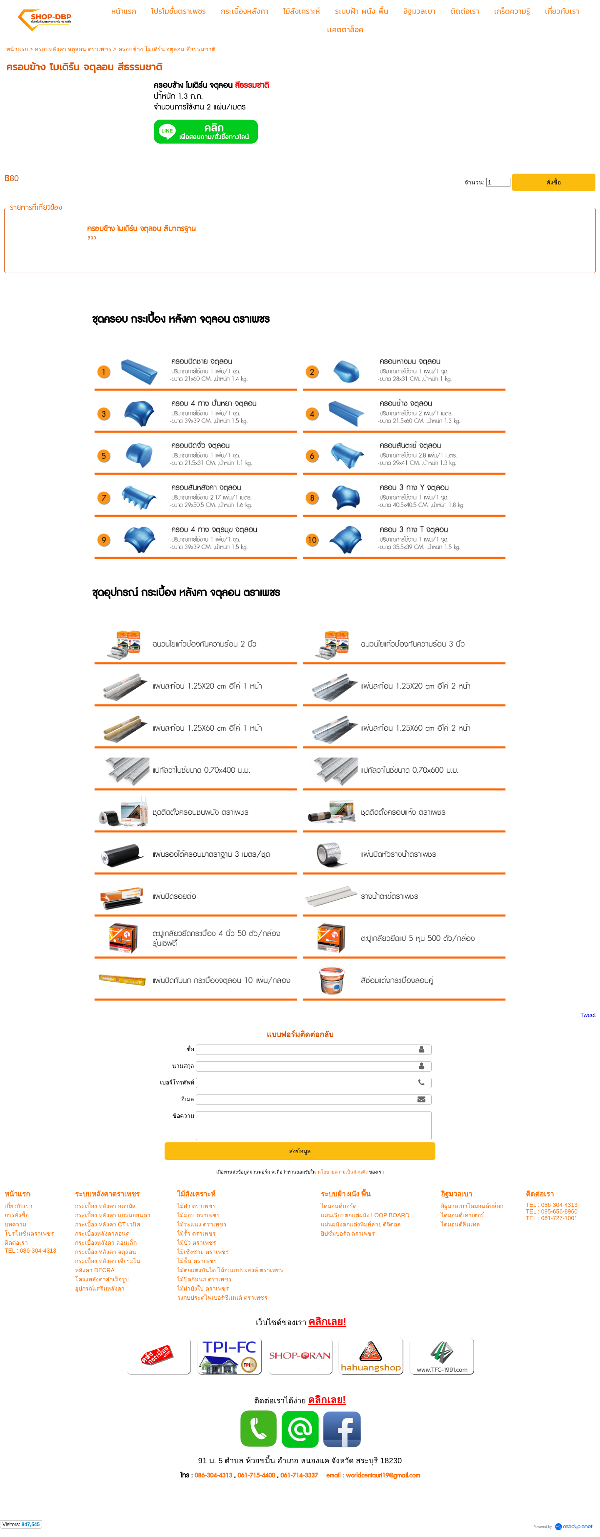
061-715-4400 (256, 1475)
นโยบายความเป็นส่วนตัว (342, 1171)
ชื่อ (190, 1049)
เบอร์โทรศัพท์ (177, 1082)
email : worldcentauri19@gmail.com (373, 1475)
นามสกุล (183, 1065)
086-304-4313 (213, 1475)
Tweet (588, 1015)
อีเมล (187, 1099)
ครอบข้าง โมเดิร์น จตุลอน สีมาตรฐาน (141, 229)
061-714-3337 (299, 1475)
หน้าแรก (17, 49)
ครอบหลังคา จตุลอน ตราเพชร (73, 49)
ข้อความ (183, 1115)
